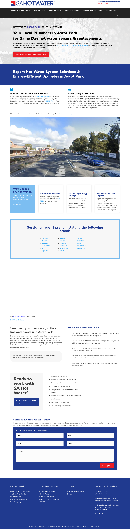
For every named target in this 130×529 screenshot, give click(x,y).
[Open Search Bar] (118, 15)
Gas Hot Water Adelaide (47, 491)
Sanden (45, 238)
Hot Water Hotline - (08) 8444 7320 (31, 54)
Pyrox (62, 251)
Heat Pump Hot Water (46, 497)
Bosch (44, 241)
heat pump (72, 114)
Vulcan (62, 241)
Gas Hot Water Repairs (18, 494)
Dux (43, 248)
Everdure (80, 241)
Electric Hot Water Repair (94, 10)
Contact (69, 494)
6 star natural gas (62, 45)
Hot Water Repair (25, 10)
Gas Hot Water (41, 10)
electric (61, 114)
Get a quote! (107, 465)
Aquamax (46, 246)
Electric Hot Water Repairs (19, 499)
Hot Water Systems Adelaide (20, 491)
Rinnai (62, 238)
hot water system (42, 97)
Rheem (45, 243)
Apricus (45, 251)
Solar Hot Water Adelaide (75, 491)
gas (66, 114)
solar (79, 114)
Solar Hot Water (56, 10)
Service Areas (113, 10)
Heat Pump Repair (73, 10)
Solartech (63, 246)
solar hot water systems (79, 45)
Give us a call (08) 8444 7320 (26, 402)
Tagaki (79, 238)
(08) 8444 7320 (103, 4)
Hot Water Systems (17, 320)
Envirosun (81, 248)
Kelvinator (64, 248)
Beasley (63, 243)
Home (13, 10)
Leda (79, 243)
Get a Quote (99, 514)
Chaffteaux (81, 246)
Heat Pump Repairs (17, 502)
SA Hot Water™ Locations (19, 316)
